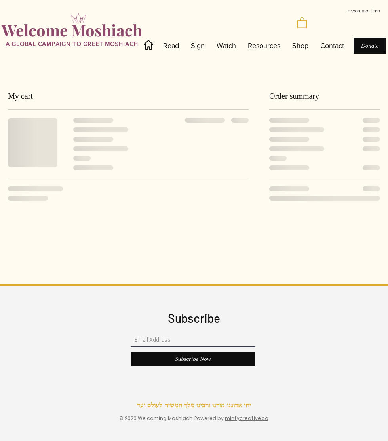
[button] (302, 22)
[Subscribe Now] (193, 359)
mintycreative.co (246, 418)
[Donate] (370, 46)
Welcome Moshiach (72, 29)
